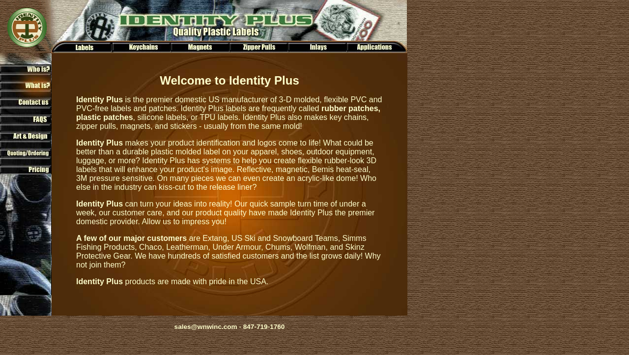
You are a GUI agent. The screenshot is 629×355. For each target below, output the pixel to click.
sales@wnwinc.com (205, 326)
